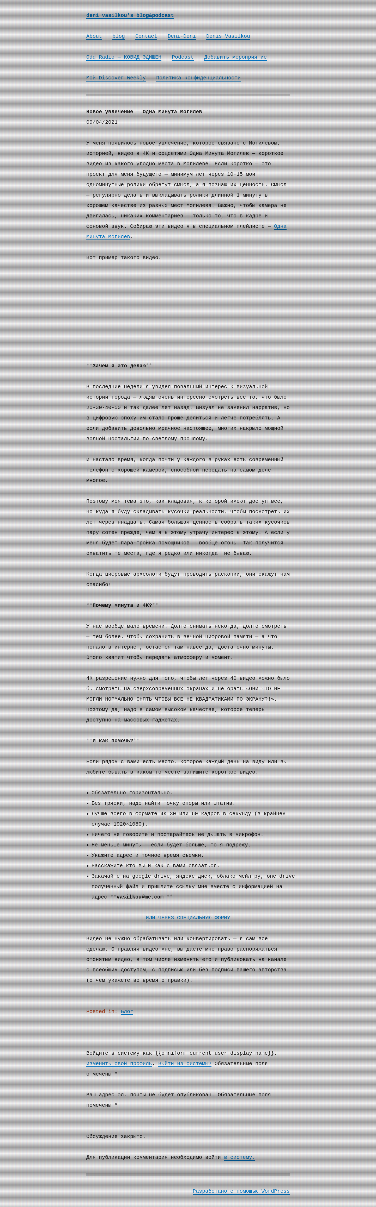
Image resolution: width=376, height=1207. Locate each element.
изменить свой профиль (119, 1064)
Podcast (183, 57)
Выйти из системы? (184, 1064)
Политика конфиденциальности (198, 78)
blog (118, 36)
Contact (146, 36)
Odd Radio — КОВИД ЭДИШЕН (123, 57)
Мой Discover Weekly (116, 78)
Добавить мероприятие (235, 57)
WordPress (276, 1191)
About (94, 36)
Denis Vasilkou (228, 36)
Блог (127, 1012)
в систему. (239, 1157)
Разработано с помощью (227, 1191)
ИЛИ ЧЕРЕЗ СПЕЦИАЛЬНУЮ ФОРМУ (188, 918)
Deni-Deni (182, 36)
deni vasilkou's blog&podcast (130, 15)
